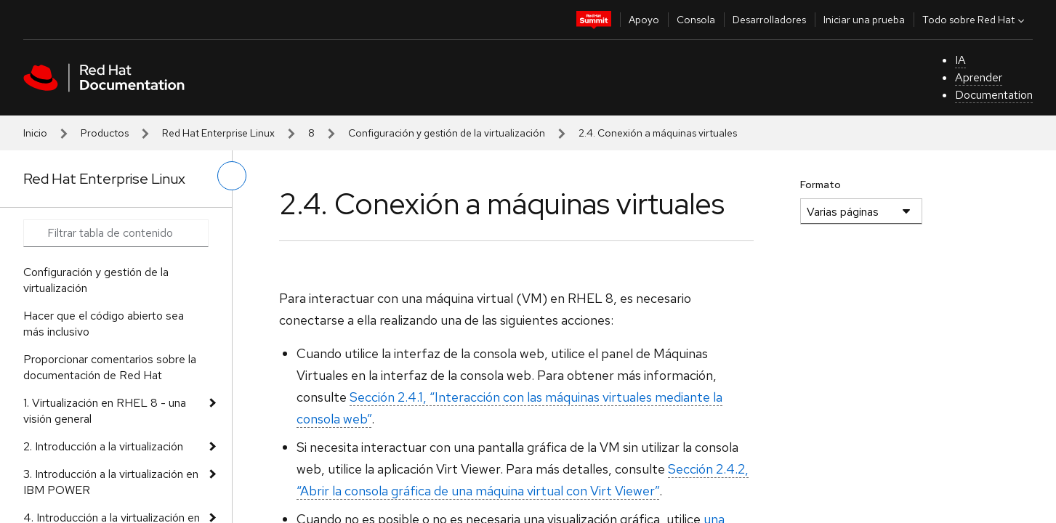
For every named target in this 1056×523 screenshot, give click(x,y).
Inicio (35, 132)
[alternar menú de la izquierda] (231, 175)
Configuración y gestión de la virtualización (446, 132)
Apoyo (644, 19)
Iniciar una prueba (864, 19)
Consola (696, 19)
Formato (820, 184)
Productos (105, 132)
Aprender (978, 77)
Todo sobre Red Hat (975, 19)
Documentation (994, 94)
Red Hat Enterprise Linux (218, 132)
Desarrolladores (769, 19)
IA (960, 60)
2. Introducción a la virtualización (103, 446)
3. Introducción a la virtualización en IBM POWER (110, 482)
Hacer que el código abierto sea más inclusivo (103, 323)
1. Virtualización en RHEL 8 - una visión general (104, 410)
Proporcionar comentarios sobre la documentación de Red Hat (109, 367)
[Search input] (116, 233)
